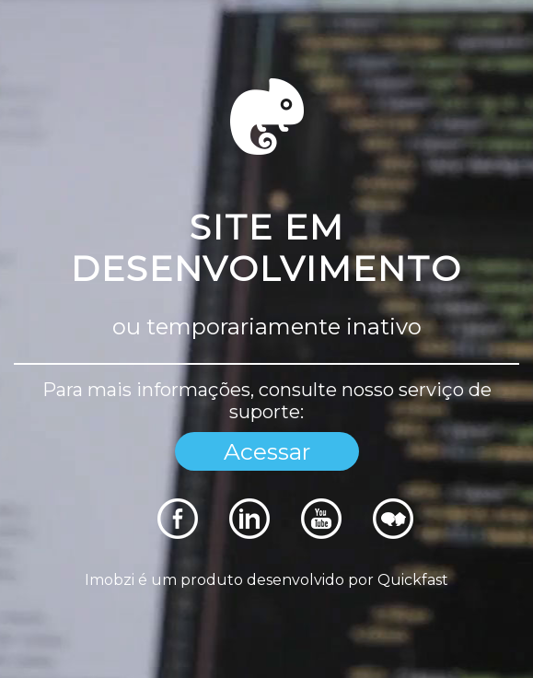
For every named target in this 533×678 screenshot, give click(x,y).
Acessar (267, 451)
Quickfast (412, 580)
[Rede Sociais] (177, 534)
